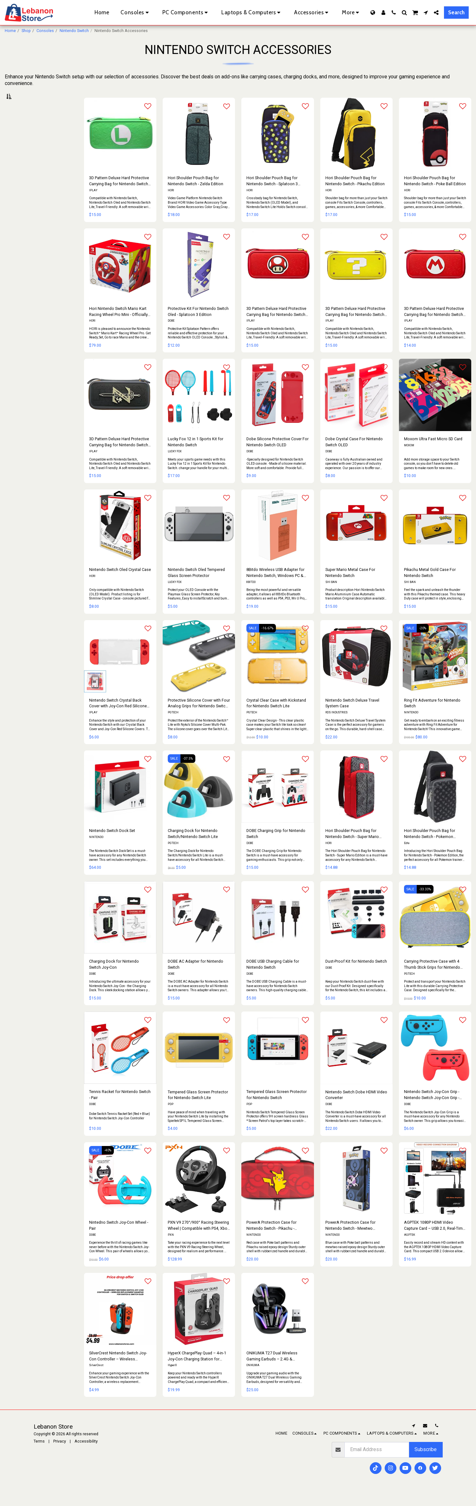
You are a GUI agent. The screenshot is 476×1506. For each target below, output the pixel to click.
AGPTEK (409, 1249)
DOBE (171, 335)
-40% (107, 1165)
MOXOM (409, 460)
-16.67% (267, 643)
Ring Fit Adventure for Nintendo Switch (432, 717)
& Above (25, 180)
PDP (170, 1119)
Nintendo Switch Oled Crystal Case (120, 584)
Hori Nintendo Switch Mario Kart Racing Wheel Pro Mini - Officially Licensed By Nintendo (118, 326)
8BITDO (251, 596)
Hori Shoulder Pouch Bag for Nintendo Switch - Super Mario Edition (352, 849)
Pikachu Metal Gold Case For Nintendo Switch (430, 587)
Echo (406, 857)
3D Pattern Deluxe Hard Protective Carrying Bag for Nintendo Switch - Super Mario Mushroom (276, 326)
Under (22, 155)
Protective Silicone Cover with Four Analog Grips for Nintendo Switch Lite (199, 718)
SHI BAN (331, 596)
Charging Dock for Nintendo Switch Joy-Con (114, 978)
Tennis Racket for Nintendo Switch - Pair (120, 1109)
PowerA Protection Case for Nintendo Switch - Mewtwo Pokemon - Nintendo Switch (350, 1241)
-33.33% (425, 904)
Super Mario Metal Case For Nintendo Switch (350, 587)
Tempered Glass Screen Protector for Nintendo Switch (276, 1109)
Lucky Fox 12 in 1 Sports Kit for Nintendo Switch (195, 456)
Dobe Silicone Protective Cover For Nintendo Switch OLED (277, 456)
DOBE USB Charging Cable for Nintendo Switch (272, 978)
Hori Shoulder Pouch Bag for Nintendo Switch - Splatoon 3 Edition (272, 196)
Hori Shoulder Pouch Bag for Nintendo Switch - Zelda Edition (195, 195)
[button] (394, 12)
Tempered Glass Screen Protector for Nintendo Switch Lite (198, 1109)
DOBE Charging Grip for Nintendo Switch (275, 848)
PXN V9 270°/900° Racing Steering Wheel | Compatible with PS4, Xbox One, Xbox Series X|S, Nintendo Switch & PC (198, 1241)
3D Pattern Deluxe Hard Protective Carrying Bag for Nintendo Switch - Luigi (119, 196)
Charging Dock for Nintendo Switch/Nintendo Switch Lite (193, 848)
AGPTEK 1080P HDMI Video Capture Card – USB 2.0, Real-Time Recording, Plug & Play (434, 1241)
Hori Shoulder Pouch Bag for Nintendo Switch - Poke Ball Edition (435, 195)
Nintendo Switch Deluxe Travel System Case (352, 717)
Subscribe (425, 1464)
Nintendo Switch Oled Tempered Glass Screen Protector (196, 587)
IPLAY (93, 204)
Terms (39, 1455)
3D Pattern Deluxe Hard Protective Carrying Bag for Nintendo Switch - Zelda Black (119, 457)
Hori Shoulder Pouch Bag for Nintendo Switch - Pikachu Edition (355, 195)
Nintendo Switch (74, 30)
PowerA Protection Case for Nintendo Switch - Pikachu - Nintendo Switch (271, 1241)
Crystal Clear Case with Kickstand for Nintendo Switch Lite (276, 717)
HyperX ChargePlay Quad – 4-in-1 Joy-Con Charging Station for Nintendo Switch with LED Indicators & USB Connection (197, 1371)
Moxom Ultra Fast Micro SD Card (433, 453)
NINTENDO (411, 727)
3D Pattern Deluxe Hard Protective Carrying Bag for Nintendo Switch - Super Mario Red (434, 326)
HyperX (172, 1380)
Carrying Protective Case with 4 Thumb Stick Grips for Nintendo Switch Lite (432, 979)
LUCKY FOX (175, 466)
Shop (26, 30)
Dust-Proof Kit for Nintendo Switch (356, 975)
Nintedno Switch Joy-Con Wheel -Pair (118, 1240)
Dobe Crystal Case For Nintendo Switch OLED (354, 456)
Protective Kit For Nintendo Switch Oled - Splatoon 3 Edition (198, 326)
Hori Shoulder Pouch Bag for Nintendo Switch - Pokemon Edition (429, 849)
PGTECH (173, 727)
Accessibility (86, 1455)
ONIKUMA (252, 1380)
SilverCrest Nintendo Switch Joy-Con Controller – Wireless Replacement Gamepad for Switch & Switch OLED (119, 1371)
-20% (422, 643)
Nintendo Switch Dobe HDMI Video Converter (356, 1109)
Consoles (45, 30)
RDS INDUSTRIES (336, 727)
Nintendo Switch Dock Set (112, 845)
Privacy (59, 1455)
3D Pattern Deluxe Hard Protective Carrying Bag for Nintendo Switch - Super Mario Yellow (355, 326)
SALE (253, 643)
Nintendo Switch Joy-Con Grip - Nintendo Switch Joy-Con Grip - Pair (431, 1110)
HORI (171, 204)
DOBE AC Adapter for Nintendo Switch (195, 978)
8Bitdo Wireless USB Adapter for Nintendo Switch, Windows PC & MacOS (275, 588)
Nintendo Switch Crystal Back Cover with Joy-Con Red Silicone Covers (118, 718)
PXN (171, 1249)
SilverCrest (96, 1380)
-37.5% (188, 773)
